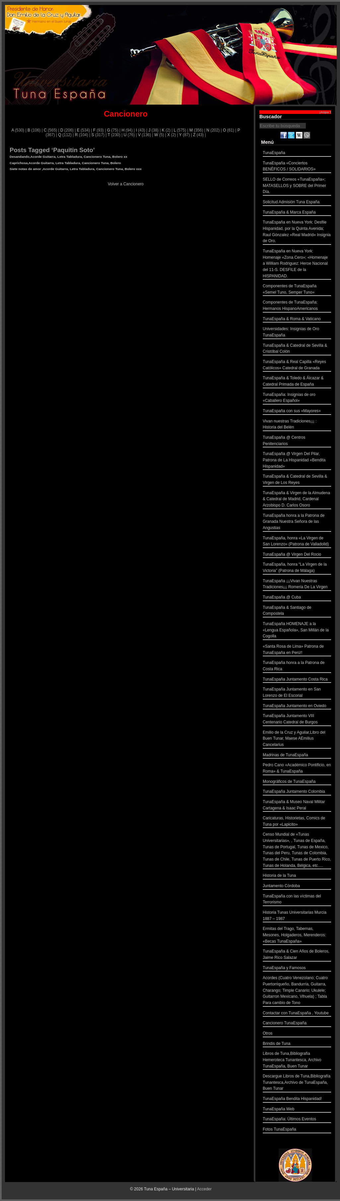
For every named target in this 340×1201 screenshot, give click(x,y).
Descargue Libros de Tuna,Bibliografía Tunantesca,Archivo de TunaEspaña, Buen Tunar (297, 1083)
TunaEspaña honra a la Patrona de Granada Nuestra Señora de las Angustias (297, 522)
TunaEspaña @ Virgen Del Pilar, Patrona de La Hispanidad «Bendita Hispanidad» (297, 460)
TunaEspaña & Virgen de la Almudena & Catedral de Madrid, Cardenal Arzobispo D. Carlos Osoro (297, 500)
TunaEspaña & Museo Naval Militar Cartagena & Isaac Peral (297, 805)
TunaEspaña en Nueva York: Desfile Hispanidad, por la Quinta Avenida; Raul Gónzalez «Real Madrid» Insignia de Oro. (297, 232)
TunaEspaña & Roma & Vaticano (297, 320)
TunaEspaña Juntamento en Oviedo (297, 706)
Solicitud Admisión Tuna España (297, 203)
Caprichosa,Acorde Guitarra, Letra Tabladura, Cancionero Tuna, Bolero (65, 163)
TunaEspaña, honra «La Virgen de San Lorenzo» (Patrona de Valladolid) (297, 542)
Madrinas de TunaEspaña (297, 756)
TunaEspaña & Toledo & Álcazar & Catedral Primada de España (297, 382)
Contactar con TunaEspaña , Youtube (297, 1014)
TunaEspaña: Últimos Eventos (297, 1120)
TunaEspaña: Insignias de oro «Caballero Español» (297, 398)
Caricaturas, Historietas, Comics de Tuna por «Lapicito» (297, 822)
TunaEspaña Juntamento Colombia (297, 792)
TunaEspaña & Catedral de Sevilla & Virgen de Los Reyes (297, 480)
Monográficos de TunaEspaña (297, 782)
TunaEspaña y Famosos (297, 969)
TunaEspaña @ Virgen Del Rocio (297, 555)
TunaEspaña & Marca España (297, 213)
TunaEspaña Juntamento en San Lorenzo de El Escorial (297, 693)
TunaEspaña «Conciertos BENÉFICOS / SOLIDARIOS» (297, 167)
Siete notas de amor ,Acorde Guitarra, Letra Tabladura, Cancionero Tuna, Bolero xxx (76, 169)
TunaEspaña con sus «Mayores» (297, 412)
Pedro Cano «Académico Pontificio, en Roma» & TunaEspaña (297, 769)
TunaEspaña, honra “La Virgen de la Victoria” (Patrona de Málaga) (297, 568)
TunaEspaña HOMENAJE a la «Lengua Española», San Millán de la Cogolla (297, 630)
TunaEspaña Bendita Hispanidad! (297, 1099)
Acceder (204, 1189)
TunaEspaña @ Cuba (297, 598)
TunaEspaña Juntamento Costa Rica (297, 680)
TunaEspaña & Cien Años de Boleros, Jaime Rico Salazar (297, 955)
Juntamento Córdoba (297, 886)
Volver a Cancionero (126, 184)
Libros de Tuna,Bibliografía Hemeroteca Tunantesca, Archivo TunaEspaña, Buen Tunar (297, 1060)
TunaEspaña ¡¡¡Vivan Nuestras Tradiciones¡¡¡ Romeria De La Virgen (297, 585)
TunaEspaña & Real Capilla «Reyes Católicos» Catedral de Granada (297, 365)
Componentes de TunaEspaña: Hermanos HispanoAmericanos (297, 306)
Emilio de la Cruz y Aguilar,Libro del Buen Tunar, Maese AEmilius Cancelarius (297, 739)
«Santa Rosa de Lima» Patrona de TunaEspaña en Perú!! (297, 650)
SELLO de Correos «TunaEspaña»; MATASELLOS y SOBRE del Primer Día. (297, 186)
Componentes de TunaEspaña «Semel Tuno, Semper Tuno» (297, 290)
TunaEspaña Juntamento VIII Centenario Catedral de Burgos (297, 719)
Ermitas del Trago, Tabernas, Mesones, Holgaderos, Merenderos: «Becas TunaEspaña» (297, 935)
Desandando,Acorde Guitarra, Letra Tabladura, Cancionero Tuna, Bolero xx (68, 156)
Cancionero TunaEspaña (297, 1024)
